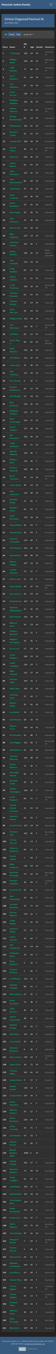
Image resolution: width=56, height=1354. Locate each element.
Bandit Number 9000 (13, 1153)
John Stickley (16, 1233)
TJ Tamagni (15, 53)
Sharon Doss (15, 1257)
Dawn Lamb (15, 579)
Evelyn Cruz (15, 1217)
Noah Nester (16, 601)
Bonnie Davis (16, 532)
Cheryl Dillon (16, 525)
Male (18, 34)
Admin (22, 1349)
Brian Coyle (15, 228)
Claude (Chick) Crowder (14, 808)
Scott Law (14, 648)
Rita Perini (14, 1328)
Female (11, 34)
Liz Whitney (15, 978)
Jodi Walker (15, 1186)
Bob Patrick (15, 616)
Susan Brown (16, 1080)
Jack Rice (14, 334)
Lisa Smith (14, 712)
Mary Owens (16, 1057)
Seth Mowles (16, 719)
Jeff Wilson (15, 358)
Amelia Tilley (16, 1280)
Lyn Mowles (15, 1135)
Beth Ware (15, 1034)
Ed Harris (14, 157)
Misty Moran (16, 994)
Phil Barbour (15, 126)
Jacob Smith (15, 485)
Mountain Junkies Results (16, 4)
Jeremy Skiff (15, 141)
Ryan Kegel (15, 212)
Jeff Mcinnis (15, 396)
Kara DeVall (15, 1041)
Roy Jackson (15, 594)
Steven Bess (15, 555)
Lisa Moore (15, 1272)
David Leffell (16, 825)
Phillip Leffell (16, 318)
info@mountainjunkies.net (34, 1344)
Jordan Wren (16, 1095)
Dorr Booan (15, 380)
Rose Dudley (15, 735)
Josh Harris (15, 188)
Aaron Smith (15, 586)
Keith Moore (15, 750)
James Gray (15, 365)
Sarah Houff (15, 890)
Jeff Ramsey (15, 548)
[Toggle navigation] (50, 4)
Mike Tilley (15, 688)
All (6, 34)
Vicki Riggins (15, 742)
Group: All (28, 34)
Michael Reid (15, 1194)
